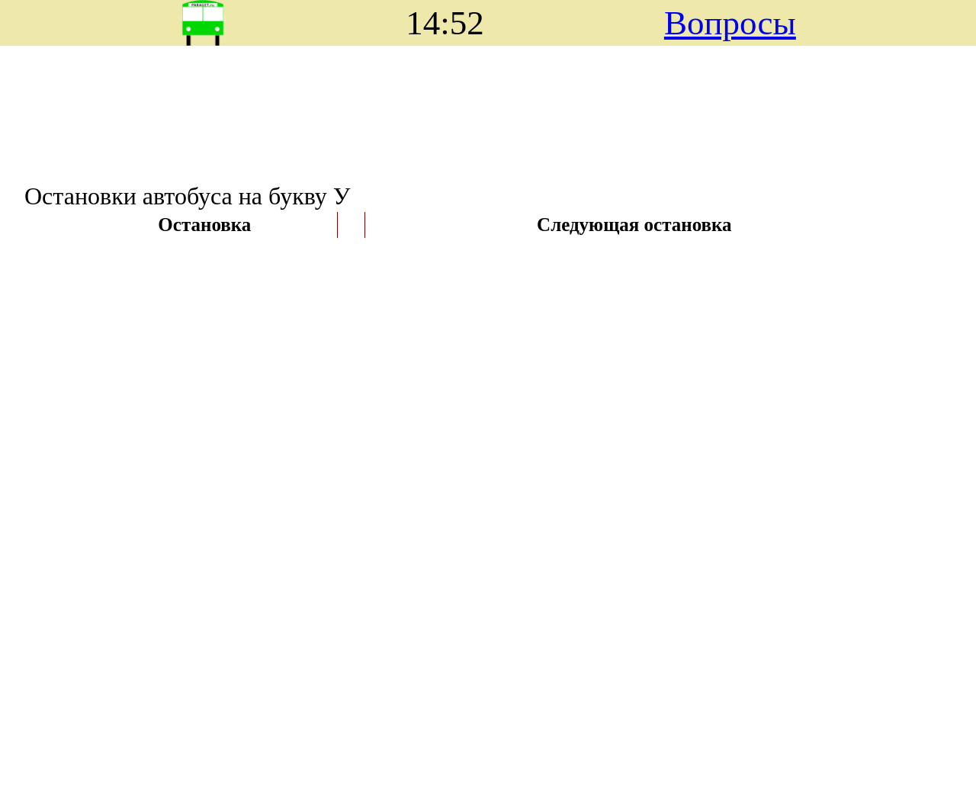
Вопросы (730, 23)
